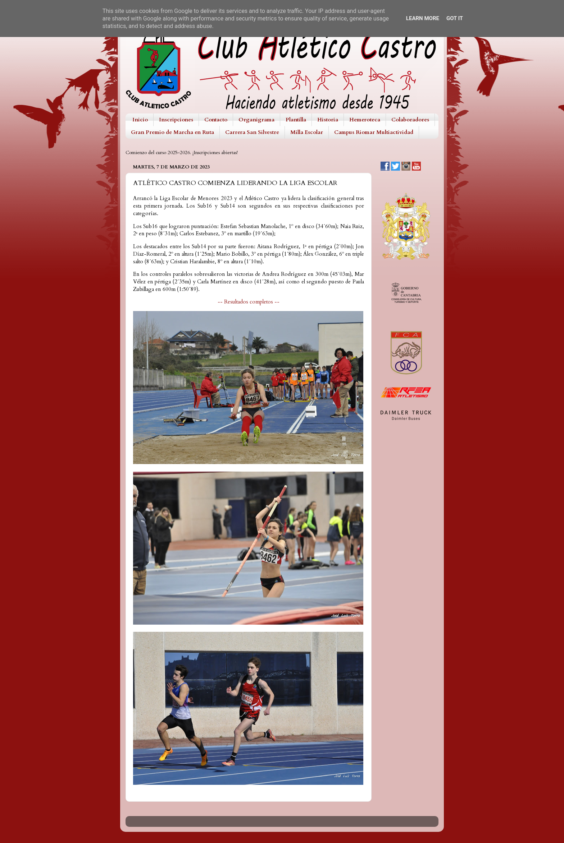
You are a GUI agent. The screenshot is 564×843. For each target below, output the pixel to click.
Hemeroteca (364, 119)
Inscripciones (176, 119)
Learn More (422, 18)
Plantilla (296, 119)
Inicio (140, 119)
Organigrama (256, 119)
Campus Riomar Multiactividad (373, 132)
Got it (454, 18)
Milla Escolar (306, 132)
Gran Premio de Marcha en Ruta (172, 132)
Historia (327, 119)
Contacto (215, 119)
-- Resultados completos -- (248, 301)
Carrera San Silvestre (252, 132)
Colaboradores (410, 119)
